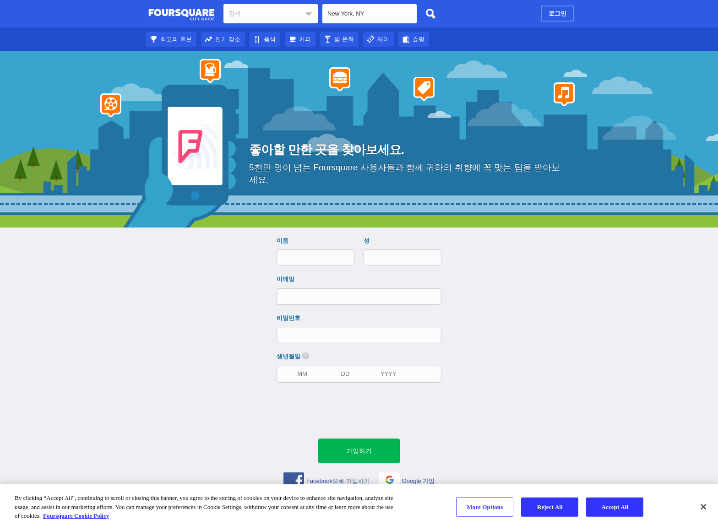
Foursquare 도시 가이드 (181, 14)
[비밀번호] (360, 335)
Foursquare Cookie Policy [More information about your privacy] (76, 515)
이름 (282, 240)
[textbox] (270, 13)
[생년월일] (302, 374)
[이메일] (360, 296)
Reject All (550, 507)
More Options (485, 507)
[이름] (308, 257)
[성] (395, 257)
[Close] (703, 507)
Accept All (614, 507)
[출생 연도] (388, 374)
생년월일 (293, 356)
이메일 (285, 279)
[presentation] (363, 410)
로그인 (557, 13)
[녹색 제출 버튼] (359, 451)
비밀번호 (288, 317)
